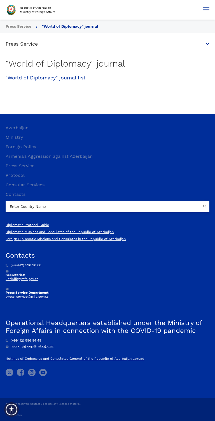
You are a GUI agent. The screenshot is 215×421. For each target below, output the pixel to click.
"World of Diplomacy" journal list (46, 77)
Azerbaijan (17, 127)
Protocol (15, 175)
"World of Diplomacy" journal (70, 26)
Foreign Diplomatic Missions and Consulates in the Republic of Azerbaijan (66, 239)
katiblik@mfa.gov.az (22, 279)
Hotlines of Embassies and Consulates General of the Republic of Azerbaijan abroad (75, 359)
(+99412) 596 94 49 (23, 340)
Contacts (15, 194)
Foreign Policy (21, 146)
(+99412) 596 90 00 (23, 265)
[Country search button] (205, 206)
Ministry (14, 137)
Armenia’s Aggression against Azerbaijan (49, 156)
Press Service (19, 26)
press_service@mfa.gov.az (27, 296)
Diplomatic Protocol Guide (27, 225)
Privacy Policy (14, 415)
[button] (11, 409)
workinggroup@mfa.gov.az (29, 346)
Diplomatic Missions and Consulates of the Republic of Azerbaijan (60, 232)
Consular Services (25, 184)
